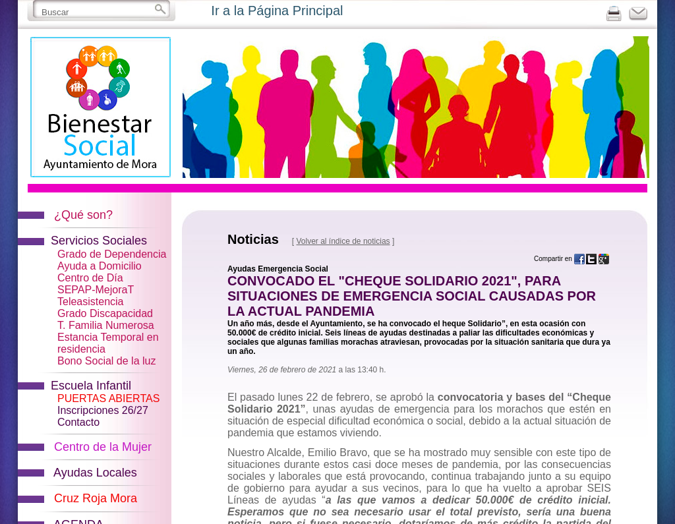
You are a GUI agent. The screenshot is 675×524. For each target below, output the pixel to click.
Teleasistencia (90, 301)
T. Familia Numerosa (105, 325)
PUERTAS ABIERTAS (108, 398)
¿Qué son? (83, 214)
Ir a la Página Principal (277, 10)
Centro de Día (90, 277)
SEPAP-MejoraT (95, 289)
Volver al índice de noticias (343, 241)
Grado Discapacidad (105, 313)
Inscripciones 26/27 (102, 410)
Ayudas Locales (95, 472)
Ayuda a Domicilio (99, 266)
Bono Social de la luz (106, 360)
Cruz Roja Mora (95, 498)
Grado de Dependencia (111, 254)
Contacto (78, 422)
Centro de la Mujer (103, 446)
